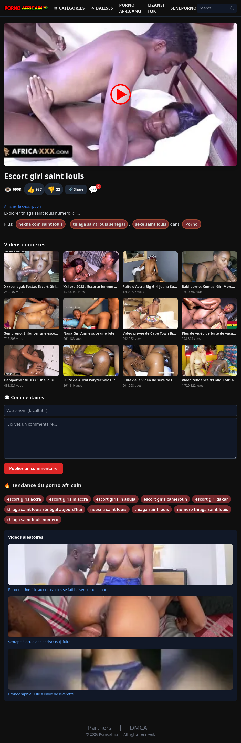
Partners (100, 727)
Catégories (69, 8)
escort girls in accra (68, 499)
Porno (191, 224)
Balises (102, 8)
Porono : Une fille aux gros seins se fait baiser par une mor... (58, 589)
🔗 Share (75, 189)
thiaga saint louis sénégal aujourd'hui (44, 509)
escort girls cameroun (165, 499)
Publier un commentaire (33, 468)
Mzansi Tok (156, 8)
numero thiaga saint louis (202, 509)
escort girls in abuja (115, 499)
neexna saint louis (108, 509)
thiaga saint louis (152, 509)
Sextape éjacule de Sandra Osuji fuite (39, 641)
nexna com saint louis (40, 224)
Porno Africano (130, 8)
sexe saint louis (150, 224)
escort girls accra (24, 499)
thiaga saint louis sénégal (99, 224)
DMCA (138, 727)
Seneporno (184, 8)
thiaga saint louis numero (32, 519)
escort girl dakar (211, 499)
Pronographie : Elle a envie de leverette (41, 694)
